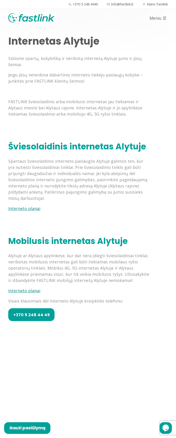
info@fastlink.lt (120, 4)
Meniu (157, 18)
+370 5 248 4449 (83, 4)
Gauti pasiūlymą (27, 428)
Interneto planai (24, 208)
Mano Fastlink (155, 4)
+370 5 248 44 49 (31, 315)
